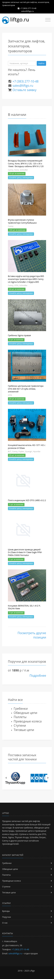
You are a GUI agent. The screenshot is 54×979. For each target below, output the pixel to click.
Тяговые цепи (24, 730)
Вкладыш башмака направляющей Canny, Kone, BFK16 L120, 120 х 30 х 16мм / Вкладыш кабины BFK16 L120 (25, 163)
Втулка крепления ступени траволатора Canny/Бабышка (22, 221)
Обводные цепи (25, 713)
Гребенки (21, 709)
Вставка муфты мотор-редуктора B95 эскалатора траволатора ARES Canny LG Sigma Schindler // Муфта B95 (26, 279)
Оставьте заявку (24, 90)
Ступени (20, 725)
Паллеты (20, 717)
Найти (41, 63)
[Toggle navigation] (48, 19)
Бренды (6, 911)
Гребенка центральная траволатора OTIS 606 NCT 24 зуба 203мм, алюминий (25, 389)
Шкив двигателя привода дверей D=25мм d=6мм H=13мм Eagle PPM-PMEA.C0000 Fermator (25, 552)
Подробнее (38, 676)
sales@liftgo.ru (27, 11)
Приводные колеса (28, 721)
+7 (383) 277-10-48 (28, 8)
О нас (5, 922)
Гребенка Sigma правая (19, 335)
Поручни (6, 917)
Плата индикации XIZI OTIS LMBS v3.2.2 (27, 500)
